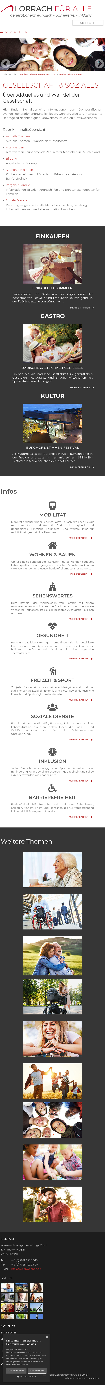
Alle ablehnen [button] (37, 1370)
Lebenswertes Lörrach (45, 74)
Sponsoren (9, 1332)
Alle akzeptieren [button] (16, 1370)
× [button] (47, 1337)
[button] (26, 1376)
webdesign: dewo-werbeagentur (81, 1378)
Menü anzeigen (16, 32)
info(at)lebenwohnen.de (26, 1269)
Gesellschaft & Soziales (70, 74)
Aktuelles (8, 1326)
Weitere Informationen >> (17, 1364)
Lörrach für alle (26, 74)
